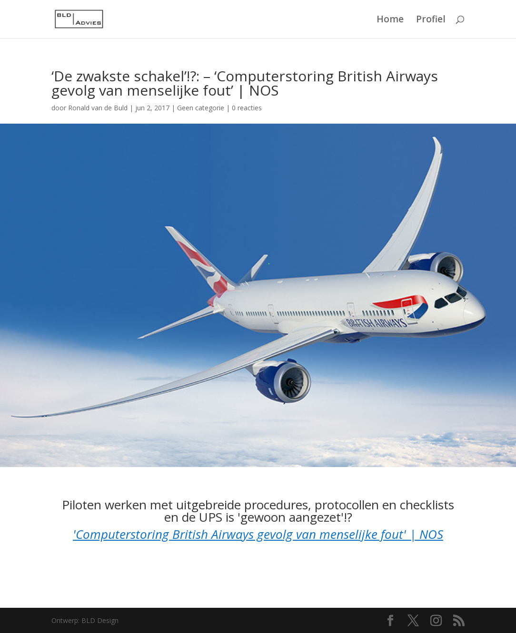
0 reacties (247, 107)
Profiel (431, 20)
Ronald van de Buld (98, 107)
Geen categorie (200, 107)
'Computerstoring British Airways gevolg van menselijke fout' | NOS (258, 534)
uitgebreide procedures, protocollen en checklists (315, 504)
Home (390, 20)
